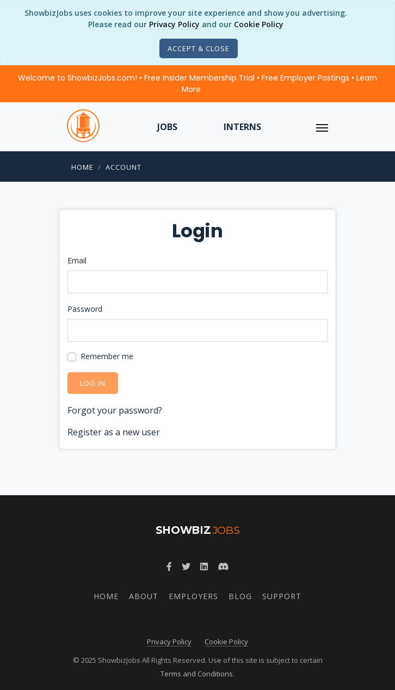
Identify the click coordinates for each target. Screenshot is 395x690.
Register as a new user (113, 432)
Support (281, 596)
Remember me (107, 356)
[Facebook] (169, 566)
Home (82, 167)
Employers (193, 596)
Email (77, 260)
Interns (242, 127)
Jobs (167, 127)
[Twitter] (186, 566)
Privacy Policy (174, 24)
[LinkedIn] (204, 566)
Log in (93, 383)
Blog (240, 596)
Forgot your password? (114, 410)
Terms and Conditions (197, 674)
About (143, 596)
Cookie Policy (258, 24)
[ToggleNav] (322, 126)
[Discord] (223, 566)
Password (84, 309)
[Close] (198, 48)
